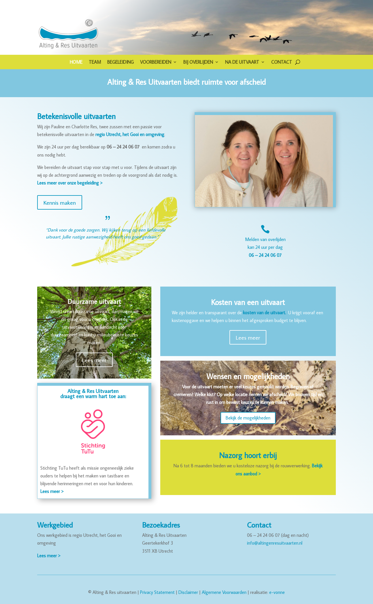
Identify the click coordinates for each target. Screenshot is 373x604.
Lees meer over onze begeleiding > (69, 183)
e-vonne (277, 592)
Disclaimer (188, 592)
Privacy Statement (157, 592)
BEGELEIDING (120, 62)
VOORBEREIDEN (155, 62)
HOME (76, 62)
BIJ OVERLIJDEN (198, 62)
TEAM (95, 62)
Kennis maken (60, 202)
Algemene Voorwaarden (224, 592)
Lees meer (94, 360)
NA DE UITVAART (242, 62)
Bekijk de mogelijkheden (248, 418)
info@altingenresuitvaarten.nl (274, 543)
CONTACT (281, 62)
